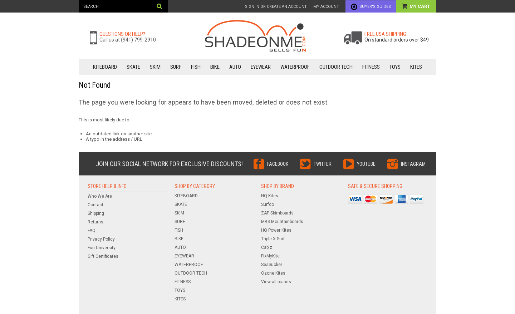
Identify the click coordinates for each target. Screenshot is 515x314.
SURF (175, 67)
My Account (326, 6)
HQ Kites (269, 195)
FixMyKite (270, 256)
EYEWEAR (261, 67)
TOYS (395, 67)
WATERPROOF (295, 67)
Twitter (323, 164)
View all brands (276, 281)
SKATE (133, 67)
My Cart (420, 6)
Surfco (267, 204)
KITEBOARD (105, 67)
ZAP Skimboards (277, 213)
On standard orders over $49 (396, 40)
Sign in (252, 6)
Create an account (287, 6)
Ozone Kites (273, 273)
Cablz (266, 247)
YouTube (366, 164)
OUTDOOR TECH (336, 67)
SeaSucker (271, 264)
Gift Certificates (103, 256)
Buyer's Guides (375, 6)
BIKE (215, 67)
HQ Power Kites (276, 230)
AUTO (235, 67)
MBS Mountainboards (282, 221)
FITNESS (371, 67)
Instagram (413, 164)
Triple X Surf (273, 238)
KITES (416, 67)
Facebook (277, 164)
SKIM (155, 67)
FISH (196, 67)
